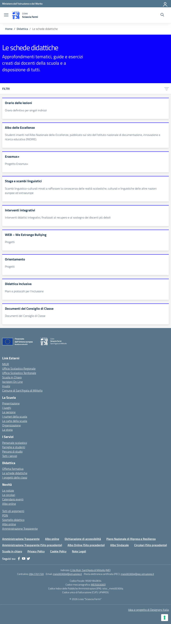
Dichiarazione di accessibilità (83, 539)
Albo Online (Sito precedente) (86, 545)
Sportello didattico (13, 520)
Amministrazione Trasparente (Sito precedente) (32, 545)
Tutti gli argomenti (13, 511)
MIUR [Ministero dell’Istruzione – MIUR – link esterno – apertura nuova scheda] (5, 364)
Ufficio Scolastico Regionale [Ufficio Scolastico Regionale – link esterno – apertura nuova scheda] (19, 368)
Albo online (9, 503)
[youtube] (23, 558)
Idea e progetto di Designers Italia (148, 610)
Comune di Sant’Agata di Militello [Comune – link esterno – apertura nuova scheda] (22, 390)
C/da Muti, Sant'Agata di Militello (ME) (90, 570)
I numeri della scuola (14, 416)
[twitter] (28, 558)
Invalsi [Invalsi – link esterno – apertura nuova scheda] (6, 386)
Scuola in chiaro (12, 551)
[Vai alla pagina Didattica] (22, 29)
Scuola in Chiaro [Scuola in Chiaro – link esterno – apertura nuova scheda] (12, 377)
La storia (7, 429)
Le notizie (8, 490)
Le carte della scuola (14, 421)
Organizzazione (11, 425)
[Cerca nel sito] (162, 15)
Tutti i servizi (9, 456)
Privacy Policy (36, 551)
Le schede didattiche (14, 473)
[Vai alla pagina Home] (8, 29)
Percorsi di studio (12, 451)
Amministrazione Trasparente (20, 528)
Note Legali (79, 551)
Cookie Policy (58, 551)
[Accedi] (165, 4)
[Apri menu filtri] (166, 88)
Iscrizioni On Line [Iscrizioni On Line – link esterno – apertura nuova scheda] (12, 381)
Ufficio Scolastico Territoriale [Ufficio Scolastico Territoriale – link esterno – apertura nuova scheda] (19, 373)
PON (5, 515)
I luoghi (6, 407)
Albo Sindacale (119, 545)
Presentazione (11, 403)
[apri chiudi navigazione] (6, 15)
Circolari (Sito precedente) (150, 545)
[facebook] (19, 558)
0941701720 (36, 574)
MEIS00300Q (98, 584)
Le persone (9, 412)
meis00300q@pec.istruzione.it (137, 574)
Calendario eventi (12, 499)
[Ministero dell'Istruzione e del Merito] (22, 3)
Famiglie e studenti (13, 447)
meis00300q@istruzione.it (67, 574)
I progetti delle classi (14, 477)
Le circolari (8, 495)
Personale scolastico (14, 442)
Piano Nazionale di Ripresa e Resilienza (131, 539)
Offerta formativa (12, 468)
